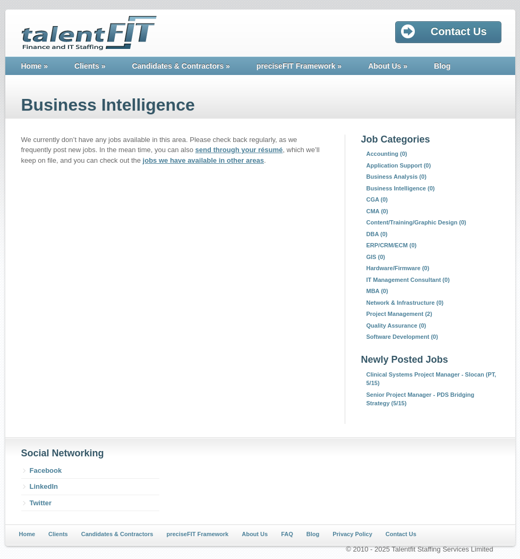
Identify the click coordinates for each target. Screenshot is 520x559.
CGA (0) (377, 199)
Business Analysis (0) (396, 176)
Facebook (46, 470)
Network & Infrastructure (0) (405, 302)
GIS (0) (375, 257)
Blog (442, 66)
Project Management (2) (399, 314)
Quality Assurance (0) (396, 325)
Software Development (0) (402, 336)
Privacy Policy (352, 534)
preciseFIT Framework (299, 66)
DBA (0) (377, 234)
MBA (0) (377, 291)
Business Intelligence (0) (400, 188)
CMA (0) (377, 211)
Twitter (41, 503)
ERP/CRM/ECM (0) (391, 245)
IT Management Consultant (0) (408, 280)
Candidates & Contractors (180, 66)
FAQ (287, 534)
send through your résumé (239, 150)
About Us (387, 66)
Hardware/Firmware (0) (398, 268)
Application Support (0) (398, 165)
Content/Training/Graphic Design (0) (416, 222)
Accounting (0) (386, 154)
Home (34, 66)
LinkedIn (44, 486)
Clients (89, 66)
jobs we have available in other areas (203, 160)
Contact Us (401, 534)
